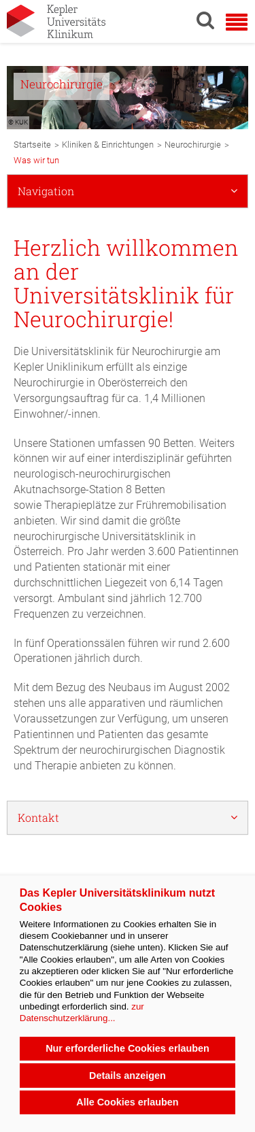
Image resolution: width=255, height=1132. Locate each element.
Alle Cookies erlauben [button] (127, 1102)
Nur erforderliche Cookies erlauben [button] (127, 1048)
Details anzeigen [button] (127, 1075)
